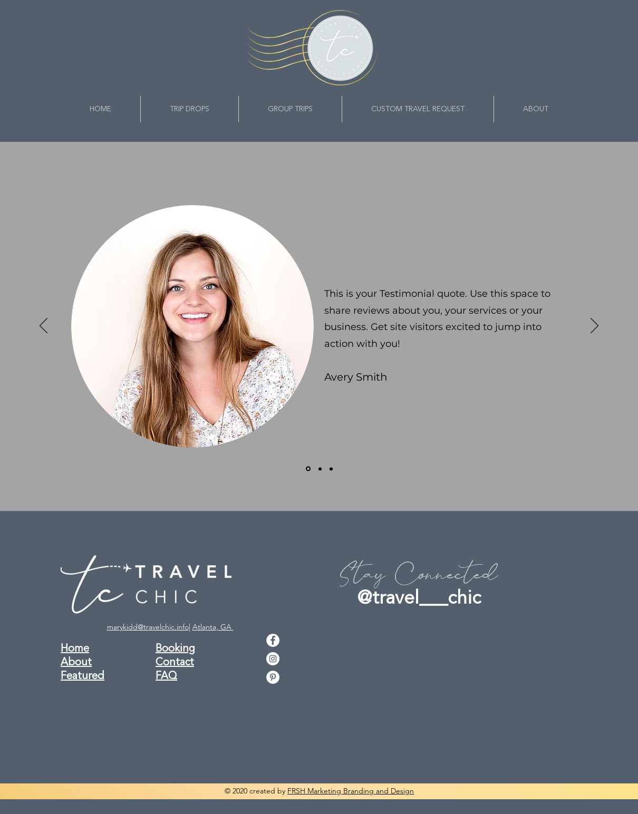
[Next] (594, 326)
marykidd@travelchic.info (148, 627)
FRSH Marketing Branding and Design (350, 791)
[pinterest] (272, 677)
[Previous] (43, 326)
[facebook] (272, 640)
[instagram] (272, 658)
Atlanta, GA (213, 627)
